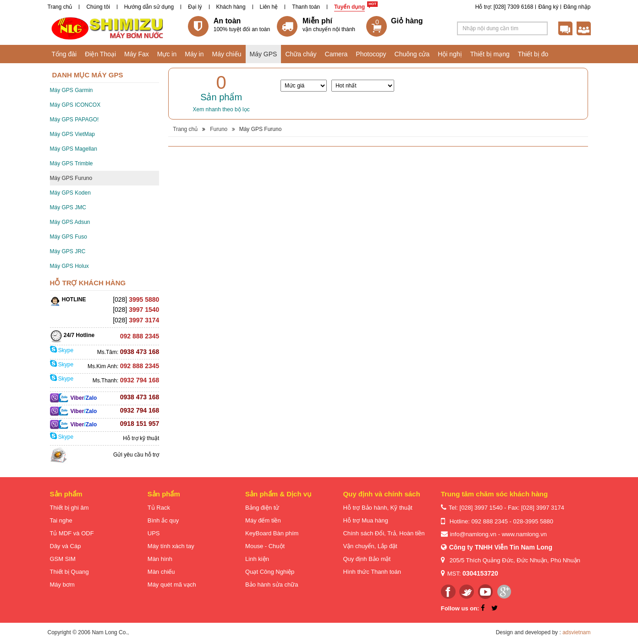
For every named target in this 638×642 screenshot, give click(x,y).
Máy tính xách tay (171, 546)
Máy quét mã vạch (172, 584)
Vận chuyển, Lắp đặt (370, 546)
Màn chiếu (161, 571)
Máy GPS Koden (70, 193)
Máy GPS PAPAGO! (74, 119)
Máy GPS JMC (68, 207)
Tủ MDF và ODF (72, 533)
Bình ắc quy (163, 520)
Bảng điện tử (262, 507)
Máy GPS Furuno (71, 178)
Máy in (194, 54)
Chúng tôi (98, 7)
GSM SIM (63, 558)
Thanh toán (306, 7)
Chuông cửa (412, 54)
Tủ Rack (159, 507)
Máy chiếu (226, 54)
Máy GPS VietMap (72, 134)
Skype (62, 350)
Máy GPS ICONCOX (75, 105)
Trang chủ (60, 7)
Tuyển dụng (349, 7)
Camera (336, 54)
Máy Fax (136, 54)
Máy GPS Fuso (68, 237)
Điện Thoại (100, 54)
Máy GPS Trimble (71, 163)
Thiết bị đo (533, 54)
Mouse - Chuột (265, 546)
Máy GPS (263, 54)
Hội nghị (450, 54)
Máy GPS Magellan (73, 149)
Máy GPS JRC (68, 251)
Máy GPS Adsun (70, 222)
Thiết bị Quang (69, 571)
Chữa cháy (300, 54)
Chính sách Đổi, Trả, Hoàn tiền (383, 533)
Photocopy (371, 54)
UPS (154, 533)
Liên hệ (269, 7)
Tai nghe (61, 520)
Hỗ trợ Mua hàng (365, 520)
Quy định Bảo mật (366, 558)
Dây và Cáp (65, 546)
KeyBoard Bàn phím (271, 533)
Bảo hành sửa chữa (271, 584)
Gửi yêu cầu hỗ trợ (136, 455)
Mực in (166, 54)
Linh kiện (257, 558)
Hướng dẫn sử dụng (149, 7)
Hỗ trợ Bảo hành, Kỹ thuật (377, 507)
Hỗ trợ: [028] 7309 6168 (504, 7)
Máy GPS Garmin (71, 90)
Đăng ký (548, 7)
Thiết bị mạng (490, 54)
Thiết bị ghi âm (69, 507)
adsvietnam (576, 632)
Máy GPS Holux (69, 266)
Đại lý (195, 7)
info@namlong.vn (473, 534)
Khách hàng (231, 7)
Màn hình (160, 558)
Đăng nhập (576, 7)
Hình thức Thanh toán (372, 571)
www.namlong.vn (524, 534)
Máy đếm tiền (263, 520)
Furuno (218, 129)
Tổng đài (64, 54)
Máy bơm (62, 584)
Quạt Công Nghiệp (269, 571)
